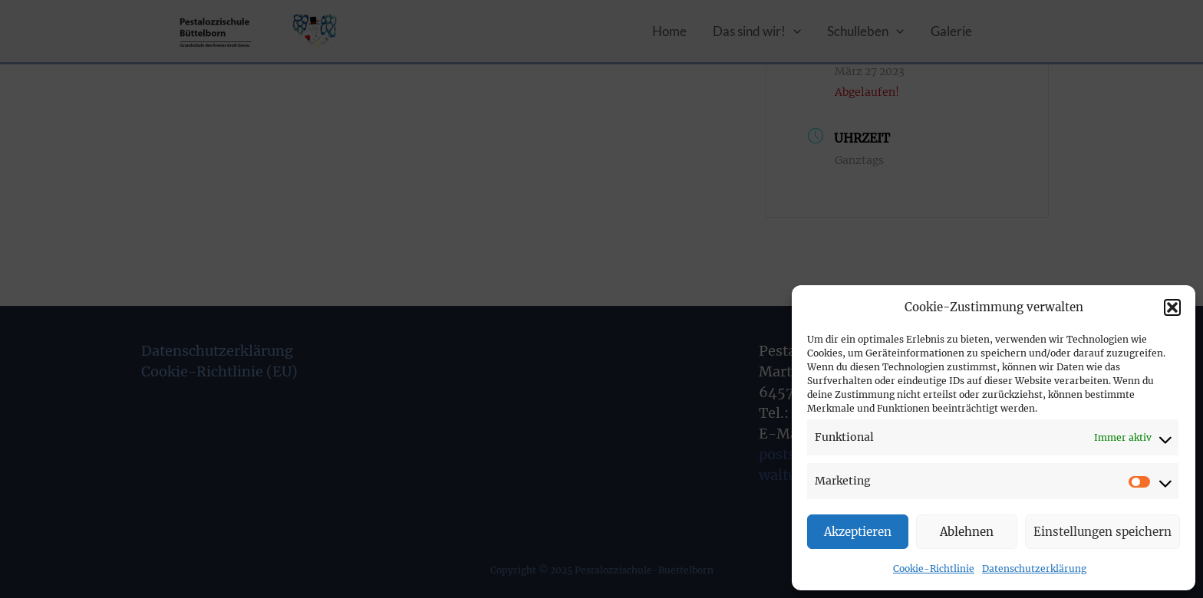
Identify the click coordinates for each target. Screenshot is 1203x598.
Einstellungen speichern (1102, 531)
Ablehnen (967, 531)
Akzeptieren (858, 531)
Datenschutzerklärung (1034, 568)
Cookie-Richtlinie (933, 568)
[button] (1172, 307)
